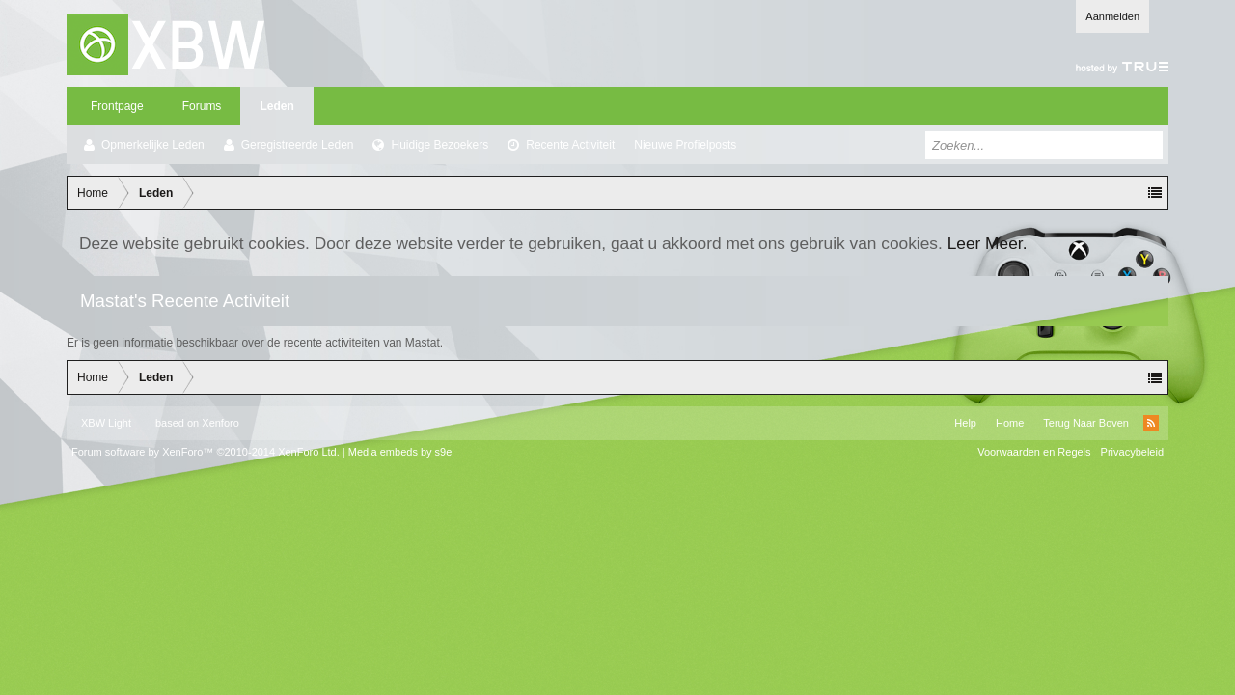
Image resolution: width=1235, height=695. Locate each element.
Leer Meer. (987, 243)
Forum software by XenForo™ (205, 452)
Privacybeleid (1132, 452)
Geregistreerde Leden (297, 145)
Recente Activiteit (570, 145)
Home (1010, 423)
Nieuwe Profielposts (685, 145)
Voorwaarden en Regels (1033, 452)
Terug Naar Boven (1086, 423)
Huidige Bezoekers (439, 145)
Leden (276, 106)
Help (965, 423)
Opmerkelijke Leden (153, 145)
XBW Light (106, 423)
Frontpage (117, 106)
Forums (202, 106)
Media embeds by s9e (400, 452)
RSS (1151, 423)
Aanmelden (1112, 16)
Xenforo (220, 423)
